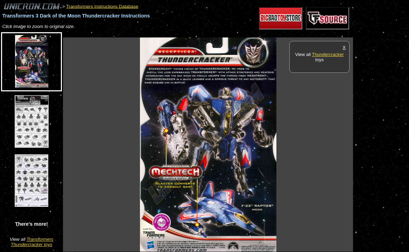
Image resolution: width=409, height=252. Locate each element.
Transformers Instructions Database (102, 6)
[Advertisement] (190, 33)
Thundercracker (328, 54)
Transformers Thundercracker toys (32, 242)
